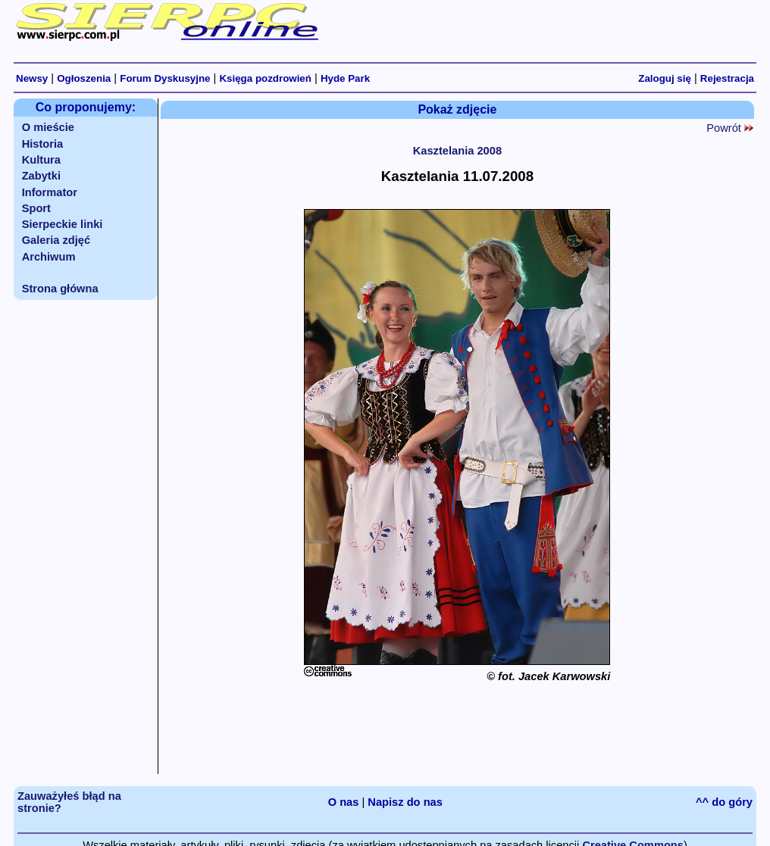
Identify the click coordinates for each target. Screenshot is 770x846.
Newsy (32, 78)
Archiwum (49, 257)
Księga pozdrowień (265, 78)
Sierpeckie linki (62, 224)
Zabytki (41, 176)
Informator (49, 192)
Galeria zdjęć (56, 240)
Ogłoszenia (84, 78)
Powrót (729, 128)
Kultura (41, 160)
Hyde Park (345, 78)
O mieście (48, 127)
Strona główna (60, 289)
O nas (343, 802)
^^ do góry (724, 802)
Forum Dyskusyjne (165, 78)
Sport (36, 208)
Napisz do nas (405, 802)
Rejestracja (727, 78)
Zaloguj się (664, 78)
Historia (43, 144)
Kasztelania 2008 (457, 151)
